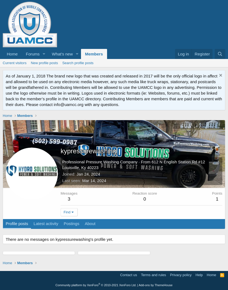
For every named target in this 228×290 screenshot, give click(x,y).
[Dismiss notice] (220, 76)
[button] (44, 54)
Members (94, 54)
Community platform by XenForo (95, 285)
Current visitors (14, 63)
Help (199, 275)
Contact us (128, 275)
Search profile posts (77, 63)
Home (12, 54)
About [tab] (90, 223)
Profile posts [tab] (17, 223)
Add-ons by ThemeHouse (156, 285)
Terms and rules (153, 275)
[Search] (220, 54)
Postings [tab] (71, 223)
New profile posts (44, 63)
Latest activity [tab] (46, 223)
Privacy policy (181, 275)
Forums (33, 54)
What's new (62, 54)
